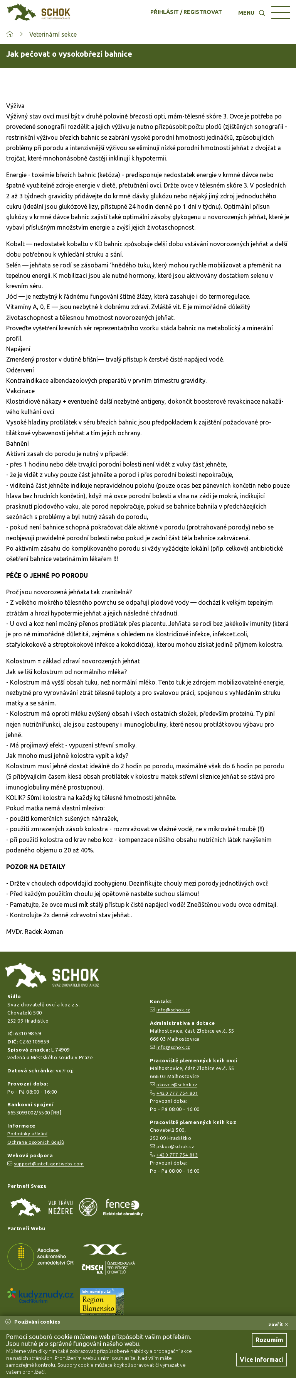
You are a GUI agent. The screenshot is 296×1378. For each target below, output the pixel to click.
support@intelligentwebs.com (49, 1163)
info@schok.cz (173, 1009)
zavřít (278, 1324)
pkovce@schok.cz (176, 1084)
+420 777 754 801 (177, 1093)
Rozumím (269, 1339)
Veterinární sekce (53, 34)
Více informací (261, 1359)
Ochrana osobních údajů (35, 1142)
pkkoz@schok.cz (175, 1146)
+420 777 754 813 (177, 1154)
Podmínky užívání (27, 1133)
